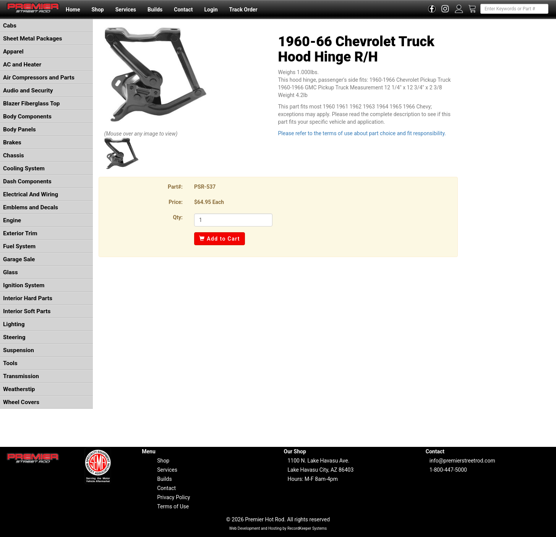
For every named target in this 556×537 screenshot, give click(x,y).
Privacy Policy (173, 497)
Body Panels (19, 129)
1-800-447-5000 (448, 470)
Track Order (243, 9)
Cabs (9, 25)
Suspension (18, 350)
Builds (155, 9)
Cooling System (24, 168)
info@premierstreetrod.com (462, 461)
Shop (97, 9)
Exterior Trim (20, 233)
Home (73, 9)
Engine (12, 220)
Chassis (13, 155)
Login (210, 9)
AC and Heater (22, 64)
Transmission (21, 376)
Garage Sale (19, 259)
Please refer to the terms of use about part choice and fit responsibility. (362, 133)
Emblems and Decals (30, 207)
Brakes (12, 142)
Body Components (27, 116)
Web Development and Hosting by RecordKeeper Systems (278, 528)
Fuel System (19, 246)
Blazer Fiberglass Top (31, 103)
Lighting (14, 324)
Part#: (175, 187)
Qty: (178, 217)
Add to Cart (219, 239)
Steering (14, 337)
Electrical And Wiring (30, 194)
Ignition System (23, 285)
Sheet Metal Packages (32, 38)
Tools (10, 363)
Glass (10, 272)
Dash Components (27, 181)
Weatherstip (19, 389)
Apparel (13, 51)
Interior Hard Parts (27, 298)
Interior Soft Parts (26, 311)
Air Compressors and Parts (39, 77)
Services (125, 9)
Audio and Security (28, 90)
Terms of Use (173, 506)
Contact (183, 9)
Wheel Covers (21, 402)
